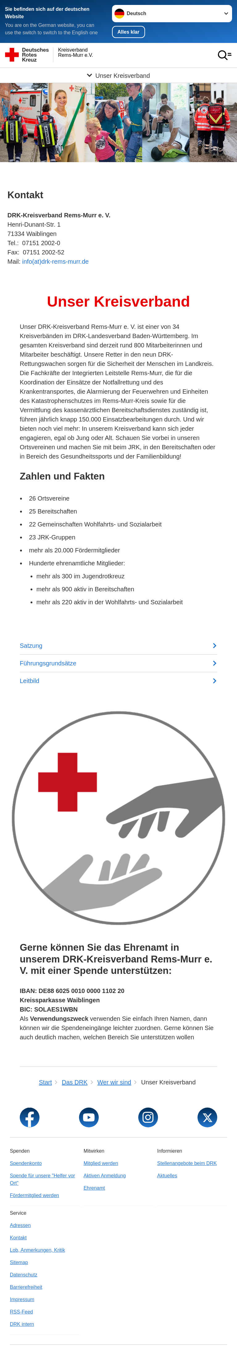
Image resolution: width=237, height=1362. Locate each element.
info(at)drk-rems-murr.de (54, 261)
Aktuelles (167, 1175)
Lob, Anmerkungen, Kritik (37, 1250)
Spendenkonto (26, 1163)
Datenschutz (23, 1274)
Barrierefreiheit (26, 1287)
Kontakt (18, 1237)
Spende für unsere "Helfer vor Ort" (42, 1179)
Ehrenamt (94, 1188)
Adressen (20, 1225)
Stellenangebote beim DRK (187, 1163)
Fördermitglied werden (34, 1195)
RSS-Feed (21, 1311)
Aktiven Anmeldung (105, 1175)
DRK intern (22, 1324)
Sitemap (19, 1262)
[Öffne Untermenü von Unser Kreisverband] (118, 75)
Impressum (22, 1299)
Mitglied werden (101, 1163)
